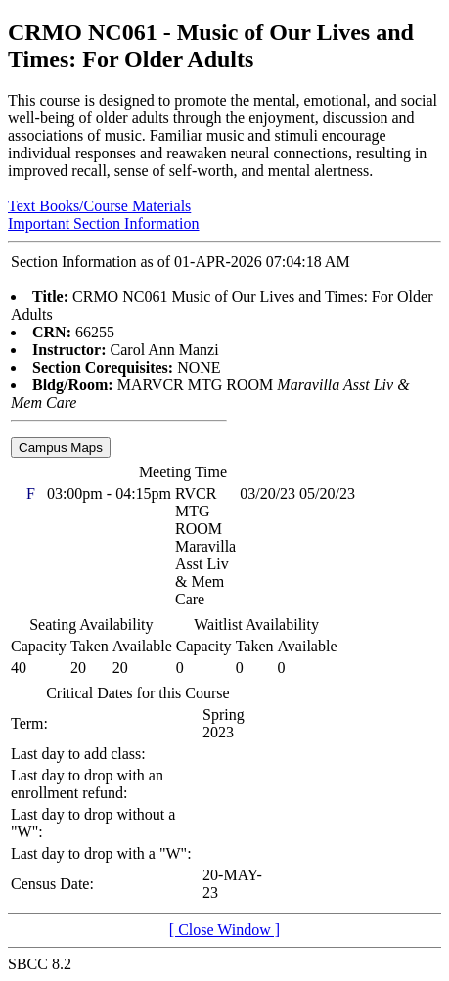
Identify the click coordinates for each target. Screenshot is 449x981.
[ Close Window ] (224, 929)
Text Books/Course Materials (99, 206)
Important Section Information (104, 223)
